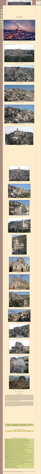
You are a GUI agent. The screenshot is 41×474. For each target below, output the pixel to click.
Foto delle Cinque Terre (7, 439)
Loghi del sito (1, 26)
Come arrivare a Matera (22, 424)
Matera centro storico (1, 13)
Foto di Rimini (6, 444)
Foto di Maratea (6, 467)
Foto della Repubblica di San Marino (9, 458)
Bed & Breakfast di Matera (16, 425)
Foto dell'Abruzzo (7, 462)
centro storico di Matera (22, 391)
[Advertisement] (19, 11)
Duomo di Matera (19, 272)
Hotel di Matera (8, 425)
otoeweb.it (25, 437)
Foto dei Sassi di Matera (7, 449)
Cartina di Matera (30, 424)
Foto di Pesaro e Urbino (7, 453)
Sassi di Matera (8, 424)
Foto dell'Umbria (7, 445)
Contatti (1, 28)
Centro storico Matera (15, 424)
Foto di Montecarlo (7, 466)
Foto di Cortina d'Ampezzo (8, 454)
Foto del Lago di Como (7, 440)
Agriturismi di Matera (23, 425)
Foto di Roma (6, 448)
